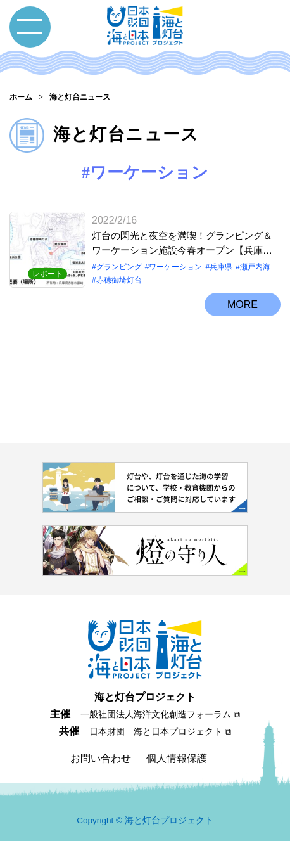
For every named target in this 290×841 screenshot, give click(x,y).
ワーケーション (175, 266)
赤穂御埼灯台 (119, 280)
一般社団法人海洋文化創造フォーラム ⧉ (160, 714)
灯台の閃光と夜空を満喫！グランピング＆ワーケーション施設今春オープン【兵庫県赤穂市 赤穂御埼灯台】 (182, 243)
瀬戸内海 (255, 266)
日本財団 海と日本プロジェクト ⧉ (160, 731)
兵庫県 (221, 266)
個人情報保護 (176, 758)
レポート (47, 273)
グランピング (119, 266)
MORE (242, 304)
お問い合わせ (100, 758)
